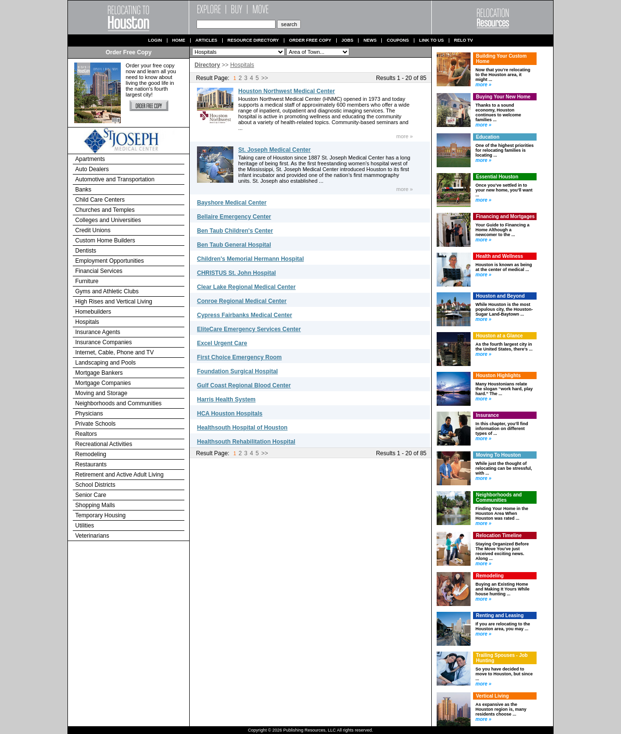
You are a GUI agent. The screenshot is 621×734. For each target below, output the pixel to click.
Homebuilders (93, 311)
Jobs (348, 40)
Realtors (86, 434)
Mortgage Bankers (99, 372)
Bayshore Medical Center (231, 202)
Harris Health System (226, 399)
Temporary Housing (100, 515)
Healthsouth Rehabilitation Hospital (246, 441)
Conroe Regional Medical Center (242, 301)
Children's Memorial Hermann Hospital (250, 258)
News (369, 40)
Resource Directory (253, 40)
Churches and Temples (105, 210)
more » (404, 136)
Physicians (89, 413)
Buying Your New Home (503, 96)
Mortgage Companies (103, 383)
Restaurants (91, 464)
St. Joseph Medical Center (274, 149)
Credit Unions (93, 230)
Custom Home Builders (105, 240)
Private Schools (95, 423)
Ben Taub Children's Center (235, 230)
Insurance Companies (103, 342)
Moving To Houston (498, 455)
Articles (206, 40)
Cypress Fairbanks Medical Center (244, 315)
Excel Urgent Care (222, 343)
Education (487, 137)
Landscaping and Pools (105, 362)
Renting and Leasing (499, 615)
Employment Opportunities (109, 260)
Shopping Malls (95, 505)
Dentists (85, 250)
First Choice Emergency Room (239, 357)
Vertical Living (492, 696)
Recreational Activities (103, 444)
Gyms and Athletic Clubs (107, 291)
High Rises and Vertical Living (113, 301)
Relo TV (463, 40)
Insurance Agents (97, 332)
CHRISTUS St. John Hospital (236, 273)
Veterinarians (92, 535)
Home (178, 40)
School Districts (95, 484)
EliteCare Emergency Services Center (249, 329)
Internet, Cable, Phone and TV (114, 352)
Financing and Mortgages (505, 216)
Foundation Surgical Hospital (237, 371)
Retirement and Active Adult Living (119, 474)
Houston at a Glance (499, 335)
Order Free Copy (310, 40)
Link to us (431, 40)
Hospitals (87, 322)
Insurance (487, 415)
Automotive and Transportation (114, 179)
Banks (83, 189)
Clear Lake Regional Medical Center (246, 287)
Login (155, 40)
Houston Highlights (498, 375)
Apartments (90, 159)
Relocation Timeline (499, 535)
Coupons (398, 40)
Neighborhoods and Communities (118, 403)
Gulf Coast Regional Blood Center (244, 385)
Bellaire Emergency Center (234, 216)
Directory (207, 65)
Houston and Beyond (500, 296)
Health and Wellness (499, 256)
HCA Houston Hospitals (229, 413)
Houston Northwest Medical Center (286, 91)
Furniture (86, 281)
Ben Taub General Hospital (234, 244)
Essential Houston (497, 176)
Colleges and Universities (108, 220)
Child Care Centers (100, 199)
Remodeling (90, 454)
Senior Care (90, 495)
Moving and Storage (101, 393)
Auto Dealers (92, 169)
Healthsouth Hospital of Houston (242, 427)
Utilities (84, 525)
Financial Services (98, 271)
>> (264, 78)
